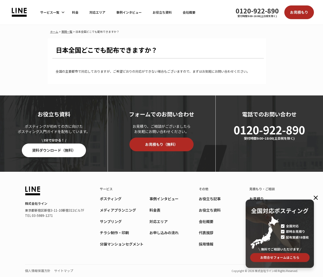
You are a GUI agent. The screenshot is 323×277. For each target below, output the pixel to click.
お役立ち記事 (210, 198)
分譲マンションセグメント (122, 244)
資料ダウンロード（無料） (54, 150)
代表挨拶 (206, 232)
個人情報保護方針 (37, 270)
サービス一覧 (49, 12)
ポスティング (110, 198)
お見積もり (299, 12)
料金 (75, 12)
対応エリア (97, 12)
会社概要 (189, 12)
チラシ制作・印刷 (114, 232)
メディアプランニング (118, 210)
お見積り (256, 198)
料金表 (154, 210)
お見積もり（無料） (161, 144)
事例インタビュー (129, 12)
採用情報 (206, 244)
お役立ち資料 (162, 12)
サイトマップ (63, 270)
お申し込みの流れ (164, 232)
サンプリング (111, 221)
